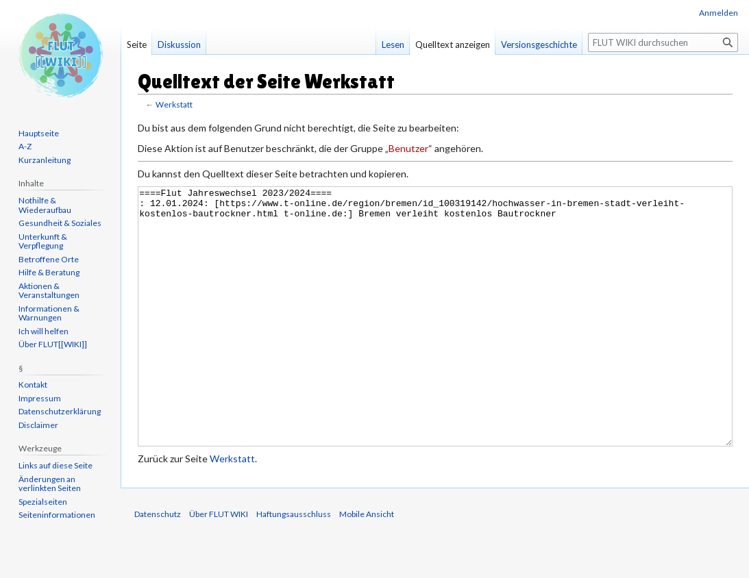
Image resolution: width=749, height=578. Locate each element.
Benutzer (408, 148)
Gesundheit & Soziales (60, 223)
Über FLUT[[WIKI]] (53, 344)
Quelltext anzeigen (452, 44)
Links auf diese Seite (56, 465)
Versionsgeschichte (539, 44)
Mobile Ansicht (366, 565)
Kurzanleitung (45, 160)
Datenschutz (157, 565)
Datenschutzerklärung (60, 411)
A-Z (25, 146)
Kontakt (33, 384)
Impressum (40, 398)
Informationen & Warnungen (49, 313)
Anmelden (718, 13)
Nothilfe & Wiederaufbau (45, 205)
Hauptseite (39, 133)
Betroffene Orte (49, 259)
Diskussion (179, 44)
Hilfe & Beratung (49, 272)
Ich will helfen (44, 331)
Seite (137, 44)
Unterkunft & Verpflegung (43, 241)
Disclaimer (38, 425)
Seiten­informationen (57, 515)
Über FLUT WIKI (218, 565)
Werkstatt (174, 104)
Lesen (393, 44)
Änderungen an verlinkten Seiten (50, 484)
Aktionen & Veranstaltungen (49, 291)
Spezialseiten (43, 502)
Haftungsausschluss (293, 565)
